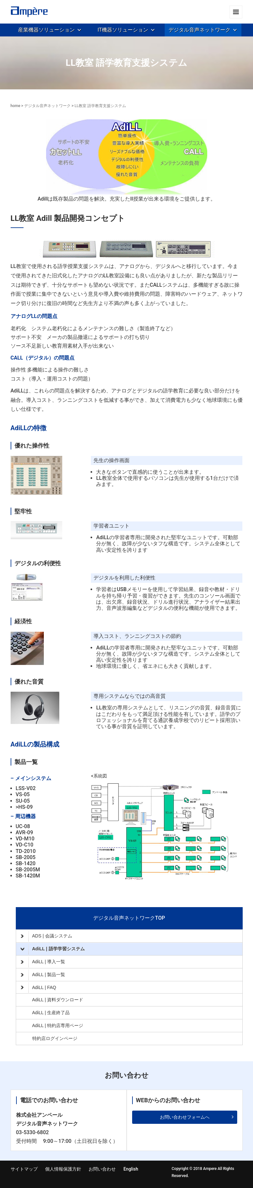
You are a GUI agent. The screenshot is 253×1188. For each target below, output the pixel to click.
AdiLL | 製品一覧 (43, 974)
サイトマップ (24, 1169)
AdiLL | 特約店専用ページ (57, 1025)
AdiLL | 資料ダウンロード (57, 999)
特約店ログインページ (54, 1038)
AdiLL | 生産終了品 (51, 1012)
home (15, 106)
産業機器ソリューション (46, 30)
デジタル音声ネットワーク (199, 30)
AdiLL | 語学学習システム (53, 949)
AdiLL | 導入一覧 (43, 961)
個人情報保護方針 (63, 1169)
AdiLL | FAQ (38, 987)
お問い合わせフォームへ (184, 1117)
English (130, 1169)
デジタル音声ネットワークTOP (129, 918)
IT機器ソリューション (123, 30)
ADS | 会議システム (46, 936)
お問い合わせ (102, 1169)
